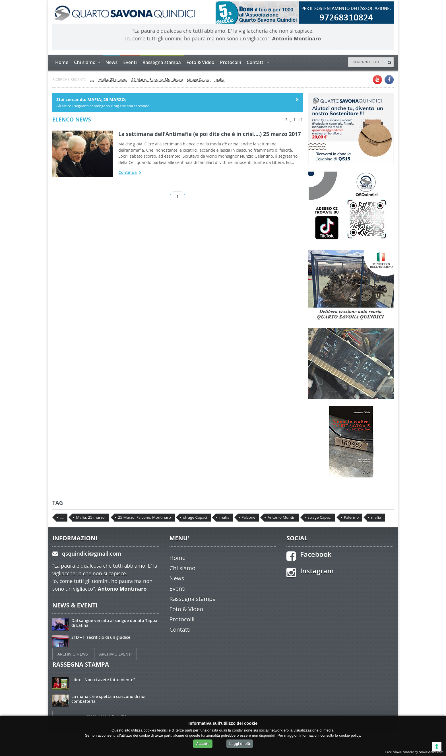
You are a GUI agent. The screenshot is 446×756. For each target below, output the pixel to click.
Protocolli (230, 62)
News (112, 62)
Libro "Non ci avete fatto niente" (103, 679)
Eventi (130, 62)
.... (92, 80)
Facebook (315, 554)
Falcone (248, 517)
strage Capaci (198, 80)
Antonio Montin (282, 517)
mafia (219, 80)
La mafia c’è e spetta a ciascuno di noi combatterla (108, 699)
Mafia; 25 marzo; (112, 80)
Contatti (180, 629)
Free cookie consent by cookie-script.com (414, 752)
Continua (129, 173)
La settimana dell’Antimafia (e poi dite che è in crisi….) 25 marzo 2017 (209, 133)
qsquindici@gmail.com (91, 553)
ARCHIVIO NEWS (72, 654)
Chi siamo (182, 568)
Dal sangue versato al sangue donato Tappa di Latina (114, 623)
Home (61, 62)
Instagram (317, 570)
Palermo (351, 517)
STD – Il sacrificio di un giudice (100, 637)
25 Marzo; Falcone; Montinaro (157, 80)
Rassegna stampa (162, 62)
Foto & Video (200, 62)
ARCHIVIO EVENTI (115, 654)
